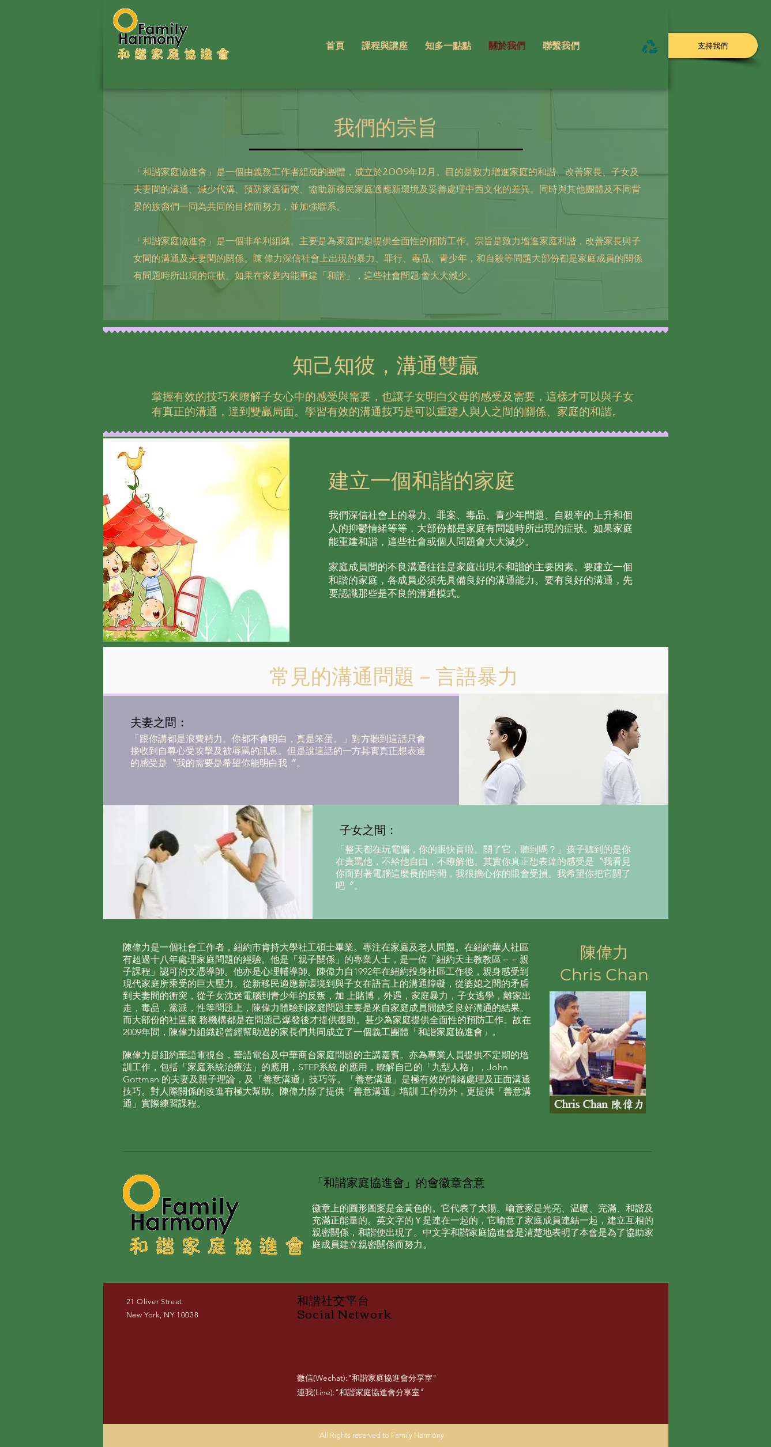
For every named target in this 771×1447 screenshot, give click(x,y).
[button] (384, 47)
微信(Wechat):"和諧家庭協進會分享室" (367, 1378)
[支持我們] (713, 45)
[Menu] (650, 46)
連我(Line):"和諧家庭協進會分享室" (360, 1392)
